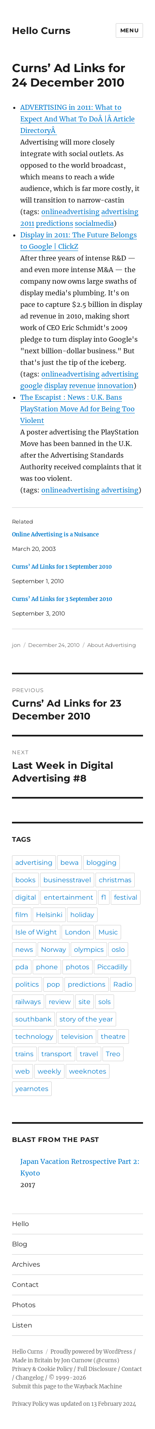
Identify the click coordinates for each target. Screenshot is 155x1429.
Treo (113, 1054)
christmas (115, 880)
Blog (19, 1244)
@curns (106, 1360)
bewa (69, 863)
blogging (101, 863)
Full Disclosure (97, 1369)
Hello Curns (41, 30)
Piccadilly (112, 967)
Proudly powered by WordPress (91, 1351)
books (25, 880)
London (78, 932)
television (77, 1036)
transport (56, 1054)
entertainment (68, 897)
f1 (103, 897)
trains (24, 1054)
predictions (54, 223)
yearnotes (31, 1089)
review (60, 1002)
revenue (82, 385)
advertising (119, 212)
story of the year (86, 1019)
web (22, 1071)
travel (89, 1054)
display (55, 385)
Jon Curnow (76, 1360)
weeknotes (87, 1071)
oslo (118, 949)
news (24, 949)
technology (34, 1036)
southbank (33, 1019)
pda (21, 967)
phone (47, 967)
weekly (49, 1071)
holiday (82, 915)
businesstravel (67, 880)
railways (28, 1002)
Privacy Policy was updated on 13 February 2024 (74, 1403)
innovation (115, 385)
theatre (113, 1036)
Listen (22, 1325)
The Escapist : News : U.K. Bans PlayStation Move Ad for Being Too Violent (77, 409)
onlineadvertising (70, 212)
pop (53, 984)
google (31, 385)
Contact (25, 1285)
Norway (53, 949)
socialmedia (94, 223)
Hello (20, 1224)
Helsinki (49, 915)
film (21, 915)
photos (77, 967)
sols (104, 1002)
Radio (122, 984)
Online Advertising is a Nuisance (55, 534)
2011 (27, 223)
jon (16, 645)
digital (25, 897)
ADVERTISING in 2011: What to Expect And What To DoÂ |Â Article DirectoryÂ (77, 119)
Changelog (30, 1377)
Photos (24, 1305)
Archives (26, 1264)
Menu (129, 30)
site (85, 1002)
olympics (89, 949)
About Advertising (111, 645)
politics (27, 984)
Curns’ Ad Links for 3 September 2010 (62, 599)
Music (108, 932)
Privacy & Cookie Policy (42, 1369)
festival (125, 897)
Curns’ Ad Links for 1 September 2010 (62, 566)
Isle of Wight (36, 932)
